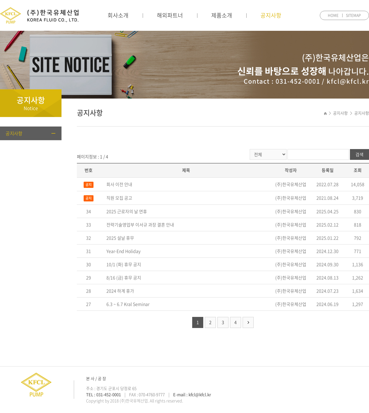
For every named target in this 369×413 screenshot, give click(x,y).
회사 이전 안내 (119, 184)
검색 (359, 154)
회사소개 (118, 15)
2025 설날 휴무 (120, 238)
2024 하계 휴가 (120, 291)
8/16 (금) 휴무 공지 (123, 277)
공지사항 (270, 15)
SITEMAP (353, 15)
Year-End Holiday (123, 251)
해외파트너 (170, 15)
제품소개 (221, 15)
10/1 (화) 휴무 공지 (123, 264)
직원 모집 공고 (119, 198)
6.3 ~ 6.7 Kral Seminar (127, 304)
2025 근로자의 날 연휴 (126, 211)
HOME (333, 15)
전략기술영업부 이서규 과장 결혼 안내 (140, 224)
